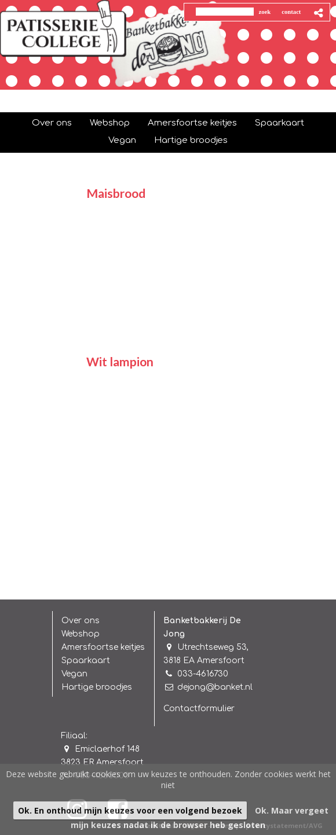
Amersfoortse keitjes (103, 647)
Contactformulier (199, 708)
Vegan (74, 674)
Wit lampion (120, 361)
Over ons (80, 620)
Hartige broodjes (96, 687)
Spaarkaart (85, 660)
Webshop (80, 634)
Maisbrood (115, 193)
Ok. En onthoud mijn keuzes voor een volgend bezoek (130, 810)
